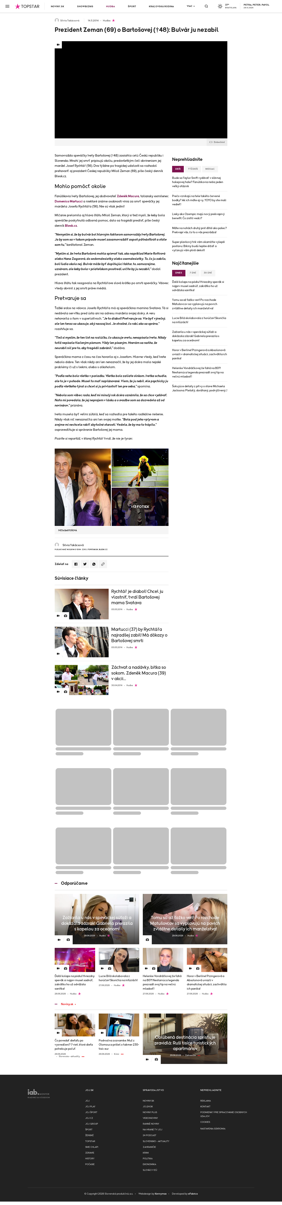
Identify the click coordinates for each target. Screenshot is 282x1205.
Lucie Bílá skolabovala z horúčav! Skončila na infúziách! (199, 320)
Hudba (110, 6)
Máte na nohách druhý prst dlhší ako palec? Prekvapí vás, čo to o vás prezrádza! (199, 230)
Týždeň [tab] (193, 169)
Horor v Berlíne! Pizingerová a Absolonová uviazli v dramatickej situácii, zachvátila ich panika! (199, 354)
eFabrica (193, 1194)
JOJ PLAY (90, 1106)
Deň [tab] (178, 169)
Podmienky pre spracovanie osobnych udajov (223, 1114)
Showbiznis (85, 6)
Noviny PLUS (150, 1112)
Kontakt (205, 1106)
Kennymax (161, 1194)
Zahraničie (149, 1147)
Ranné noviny (151, 1124)
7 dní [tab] (193, 273)
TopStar (90, 1141)
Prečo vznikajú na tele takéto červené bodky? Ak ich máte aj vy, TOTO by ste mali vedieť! (199, 200)
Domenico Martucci (69, 201)
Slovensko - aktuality (156, 1141)
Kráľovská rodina (161, 6)
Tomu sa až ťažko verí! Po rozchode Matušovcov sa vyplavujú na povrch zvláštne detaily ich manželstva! (194, 304)
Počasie (90, 1164)
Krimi (146, 1153)
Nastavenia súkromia (212, 1129)
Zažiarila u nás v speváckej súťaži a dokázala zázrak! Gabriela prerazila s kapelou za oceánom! (195, 336)
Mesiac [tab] (210, 169)
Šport (132, 6)
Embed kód (217, 142)
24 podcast (149, 1135)
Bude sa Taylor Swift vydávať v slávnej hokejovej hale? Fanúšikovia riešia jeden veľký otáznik (197, 182)
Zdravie (89, 1153)
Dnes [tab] (178, 273)
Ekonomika (149, 1164)
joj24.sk (148, 1106)
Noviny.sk (57, 6)
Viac (189, 6)
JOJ (87, 1101)
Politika (148, 1158)
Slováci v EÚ (150, 1170)
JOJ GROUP (91, 1124)
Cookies (205, 1122)
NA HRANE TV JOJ (152, 1130)
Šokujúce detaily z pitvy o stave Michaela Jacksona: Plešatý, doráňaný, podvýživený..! (199, 388)
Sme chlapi (91, 1147)
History (89, 1158)
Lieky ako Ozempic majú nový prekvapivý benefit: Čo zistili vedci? (198, 216)
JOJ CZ (89, 1118)
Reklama (205, 1101)
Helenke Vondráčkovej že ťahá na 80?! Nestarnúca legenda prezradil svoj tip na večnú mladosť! (198, 372)
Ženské (89, 1135)
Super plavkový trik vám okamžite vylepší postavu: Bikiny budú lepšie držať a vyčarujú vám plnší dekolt (198, 246)
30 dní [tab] (208, 273)
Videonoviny (150, 1118)
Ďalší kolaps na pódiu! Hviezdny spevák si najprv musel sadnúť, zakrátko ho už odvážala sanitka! (198, 286)
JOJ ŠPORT (91, 1112)
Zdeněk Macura (128, 196)
